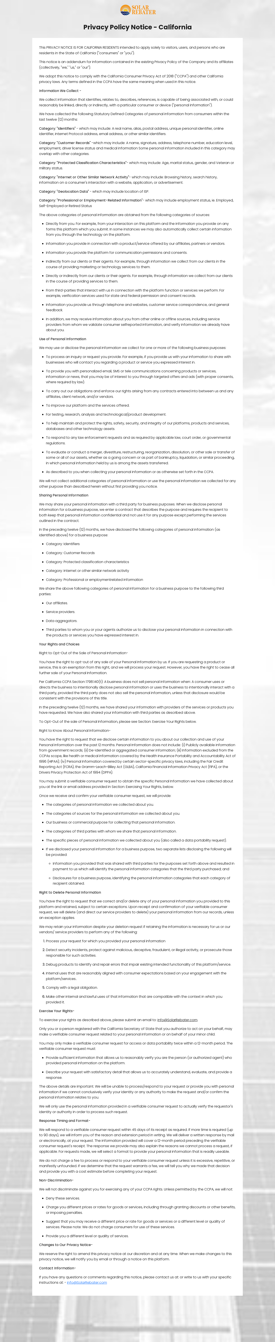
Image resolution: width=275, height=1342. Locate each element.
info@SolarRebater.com (87, 1282)
